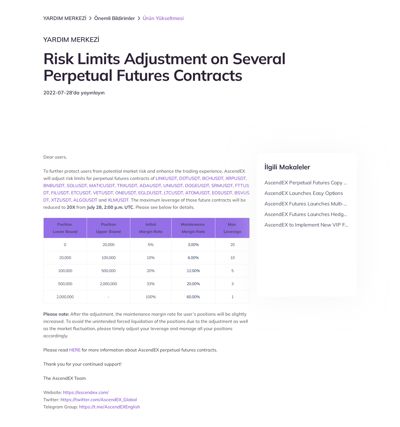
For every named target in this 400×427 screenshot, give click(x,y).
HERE (75, 350)
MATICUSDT (102, 185)
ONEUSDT (125, 192)
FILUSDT (60, 192)
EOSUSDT (222, 192)
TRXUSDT (127, 185)
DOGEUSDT (197, 185)
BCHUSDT (212, 178)
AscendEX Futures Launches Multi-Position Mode (320, 203)
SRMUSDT (222, 185)
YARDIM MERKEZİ (64, 18)
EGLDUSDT (150, 192)
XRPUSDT (236, 178)
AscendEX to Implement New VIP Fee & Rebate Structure (329, 225)
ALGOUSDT (85, 200)
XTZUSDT (61, 200)
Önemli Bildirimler (114, 18)
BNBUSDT (53, 185)
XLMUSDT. (119, 200)
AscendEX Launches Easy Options (303, 193)
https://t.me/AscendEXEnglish (109, 407)
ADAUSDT (150, 185)
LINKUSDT (166, 178)
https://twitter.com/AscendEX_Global (99, 399)
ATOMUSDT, (198, 192)
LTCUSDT (173, 192)
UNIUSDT (173, 185)
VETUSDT (103, 192)
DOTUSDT (189, 178)
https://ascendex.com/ (86, 392)
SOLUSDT (77, 185)
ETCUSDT (81, 192)
